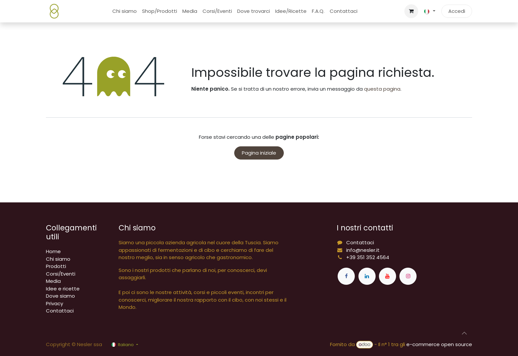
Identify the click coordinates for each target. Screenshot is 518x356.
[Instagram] (408, 276)
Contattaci (60, 310)
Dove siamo (60, 295)
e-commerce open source (439, 344)
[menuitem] (124, 11)
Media (53, 281)
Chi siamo (58, 258)
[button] (464, 333)
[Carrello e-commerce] (411, 11)
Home (53, 251)
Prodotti (56, 266)
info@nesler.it (363, 250)
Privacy (54, 303)
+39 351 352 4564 (367, 257)
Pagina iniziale (259, 152)
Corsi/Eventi (60, 273)
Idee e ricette (63, 288)
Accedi (456, 11)
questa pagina (382, 88)
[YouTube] (387, 276)
